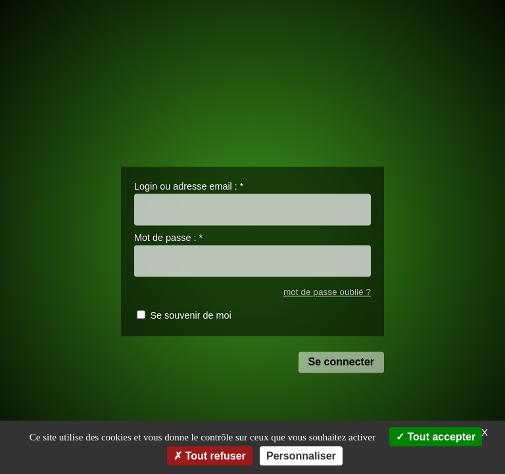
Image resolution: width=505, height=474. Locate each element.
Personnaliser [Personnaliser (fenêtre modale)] (301, 455)
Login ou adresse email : (188, 186)
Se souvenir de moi (190, 316)
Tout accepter (435, 436)
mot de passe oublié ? (327, 292)
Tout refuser (210, 455)
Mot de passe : (168, 238)
